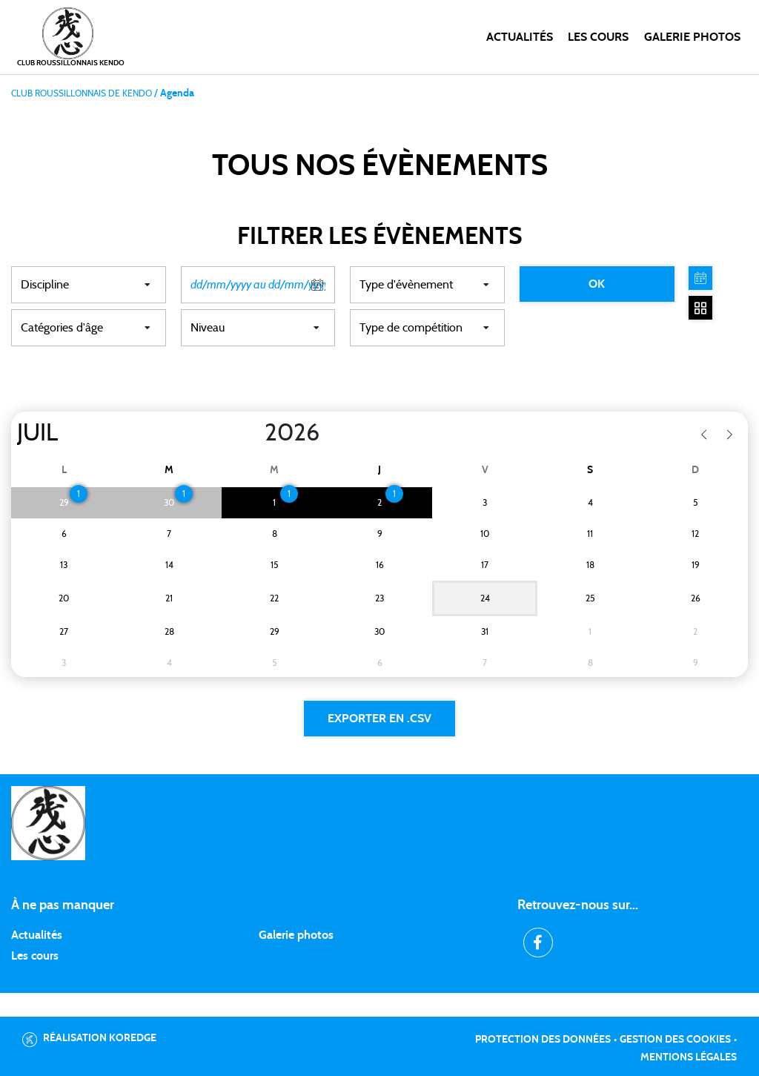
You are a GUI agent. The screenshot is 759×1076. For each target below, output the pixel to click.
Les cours (598, 37)
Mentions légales (688, 1057)
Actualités (519, 37)
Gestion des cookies (675, 1039)
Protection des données (543, 1039)
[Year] (252, 433)
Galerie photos (692, 37)
